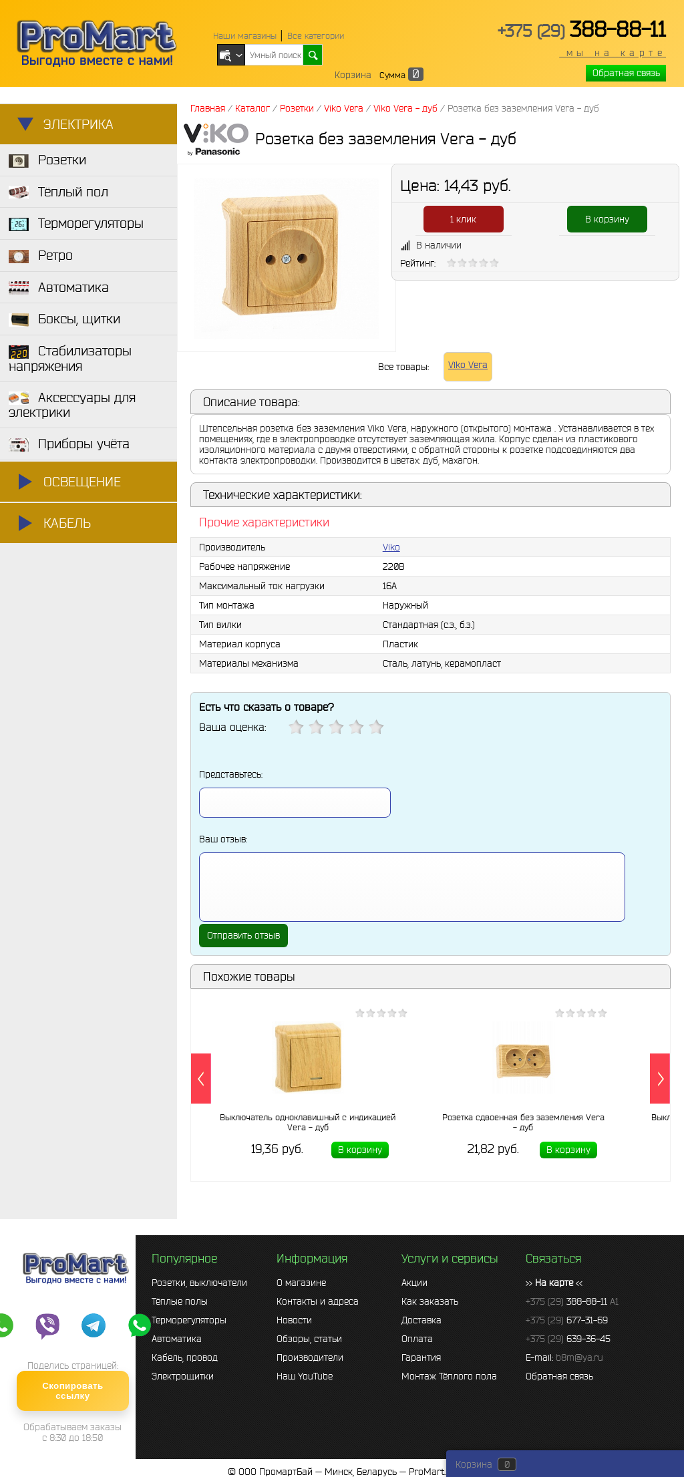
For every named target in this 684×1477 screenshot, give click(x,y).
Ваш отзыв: (223, 839)
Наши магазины (245, 36)
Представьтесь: (231, 774)
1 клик (463, 219)
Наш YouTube (305, 1376)
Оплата (417, 1338)
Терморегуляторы (189, 1320)
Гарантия (421, 1357)
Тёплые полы (180, 1301)
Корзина (353, 74)
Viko (391, 547)
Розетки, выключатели (199, 1282)
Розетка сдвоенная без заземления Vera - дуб (523, 1122)
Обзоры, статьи (309, 1338)
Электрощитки (183, 1376)
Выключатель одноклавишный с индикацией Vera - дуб (307, 1122)
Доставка (421, 1320)
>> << (554, 1282)
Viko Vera (468, 364)
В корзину (607, 219)
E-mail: (564, 1357)
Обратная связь (626, 72)
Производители (310, 1357)
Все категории (315, 36)
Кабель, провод (185, 1357)
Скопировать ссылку (72, 1391)
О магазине (301, 1282)
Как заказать (429, 1301)
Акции (414, 1282)
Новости (294, 1320)
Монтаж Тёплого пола (449, 1376)
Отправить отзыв (243, 935)
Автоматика (177, 1338)
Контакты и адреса (318, 1301)
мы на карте (612, 52)
